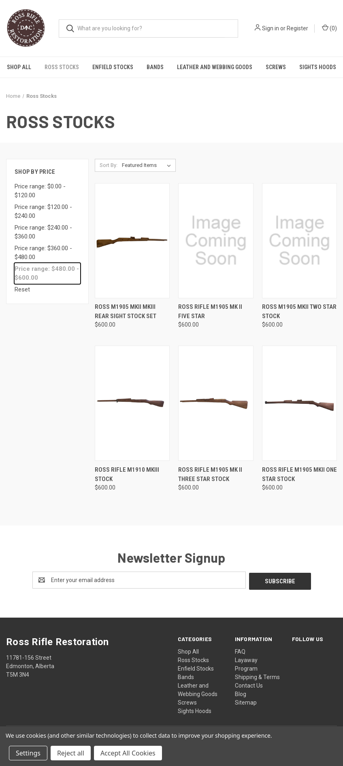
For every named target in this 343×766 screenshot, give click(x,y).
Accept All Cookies (128, 753)
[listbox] (148, 165)
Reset (22, 289)
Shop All (19, 67)
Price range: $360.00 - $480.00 (43, 253)
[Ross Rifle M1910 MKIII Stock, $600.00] (132, 403)
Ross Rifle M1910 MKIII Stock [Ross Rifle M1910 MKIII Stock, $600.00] (127, 474)
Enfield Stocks (112, 67)
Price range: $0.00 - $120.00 (40, 191)
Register (297, 28)
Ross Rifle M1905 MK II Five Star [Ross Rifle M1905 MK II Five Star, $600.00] (210, 311)
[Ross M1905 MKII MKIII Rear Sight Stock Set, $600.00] (132, 241)
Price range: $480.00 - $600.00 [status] (47, 273)
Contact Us (249, 684)
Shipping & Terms (257, 676)
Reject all (70, 753)
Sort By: (108, 165)
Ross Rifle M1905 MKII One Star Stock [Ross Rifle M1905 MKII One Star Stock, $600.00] (299, 474)
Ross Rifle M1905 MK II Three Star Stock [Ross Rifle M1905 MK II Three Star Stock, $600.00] (210, 474)
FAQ (240, 650)
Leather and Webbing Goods (214, 67)
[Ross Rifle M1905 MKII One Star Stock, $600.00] (299, 403)
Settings (28, 753)
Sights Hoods (317, 67)
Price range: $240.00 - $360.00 (43, 232)
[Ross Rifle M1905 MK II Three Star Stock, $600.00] (215, 403)
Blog (240, 693)
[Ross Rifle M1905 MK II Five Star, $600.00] (215, 241)
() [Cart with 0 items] (329, 28)
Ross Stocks (62, 67)
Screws (276, 67)
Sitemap (246, 701)
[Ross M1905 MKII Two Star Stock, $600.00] (299, 241)
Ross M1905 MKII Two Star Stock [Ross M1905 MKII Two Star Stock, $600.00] (299, 311)
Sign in (270, 28)
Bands (155, 67)
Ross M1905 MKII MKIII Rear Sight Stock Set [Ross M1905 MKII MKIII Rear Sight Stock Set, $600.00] (125, 311)
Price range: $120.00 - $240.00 (43, 211)
